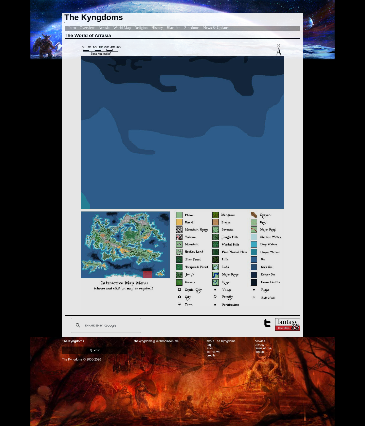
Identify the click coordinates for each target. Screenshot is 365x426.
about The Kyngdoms (221, 341)
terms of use (263, 348)
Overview (87, 28)
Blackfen (173, 28)
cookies (260, 341)
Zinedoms (191, 28)
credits (211, 355)
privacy (259, 345)
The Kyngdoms (73, 341)
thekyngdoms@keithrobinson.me (156, 341)
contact (260, 352)
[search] (105, 325)
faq (209, 345)
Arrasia (104, 28)
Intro (72, 28)
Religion (141, 28)
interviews (213, 352)
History (157, 28)
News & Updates (216, 28)
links (210, 348)
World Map (122, 28)
